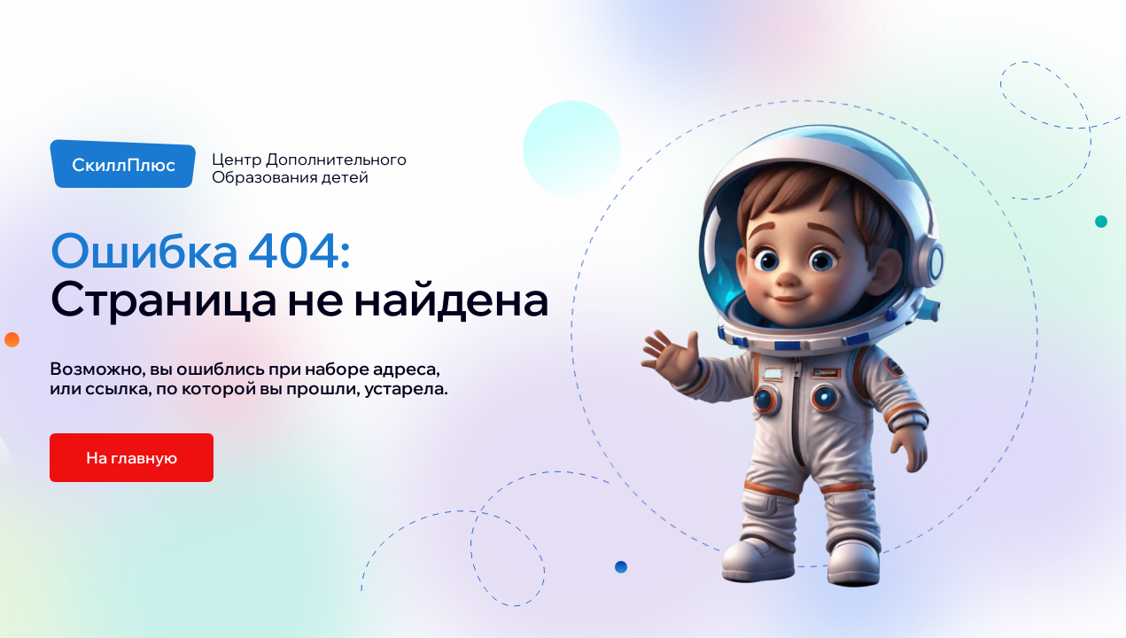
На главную (131, 457)
